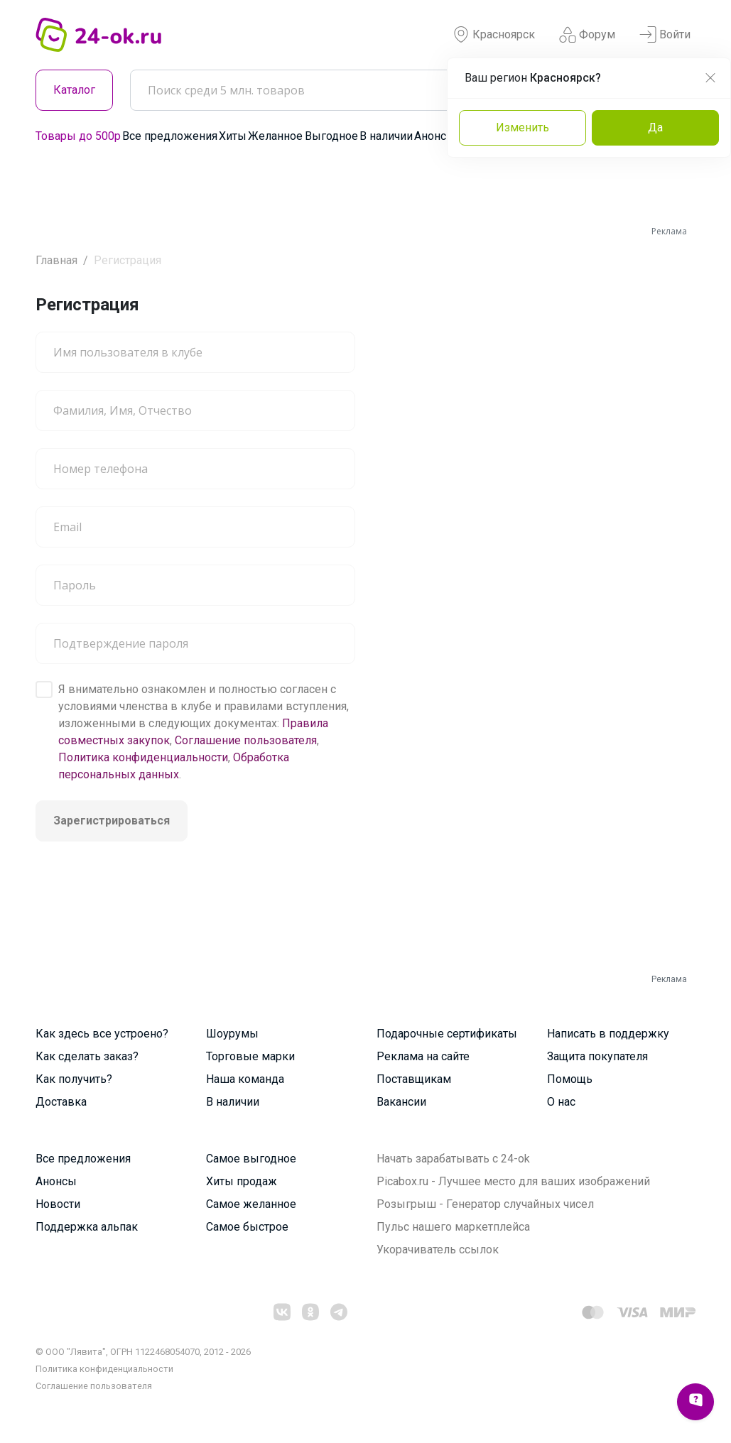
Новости (58, 1204)
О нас (561, 1102)
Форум (587, 34)
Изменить (522, 127)
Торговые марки (250, 1056)
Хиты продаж (241, 1181)
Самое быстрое (247, 1227)
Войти (665, 34)
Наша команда (245, 1079)
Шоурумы (232, 1033)
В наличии (386, 136)
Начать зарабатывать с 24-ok (453, 1158)
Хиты (233, 136)
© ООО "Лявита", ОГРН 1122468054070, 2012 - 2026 (143, 1351)
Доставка (61, 1102)
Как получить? (74, 1079)
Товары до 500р (78, 136)
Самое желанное (251, 1204)
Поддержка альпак (87, 1227)
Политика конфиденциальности (143, 757)
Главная (56, 260)
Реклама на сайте (423, 1056)
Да (655, 127)
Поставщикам (414, 1079)
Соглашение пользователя (246, 740)
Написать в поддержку (608, 1033)
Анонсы (434, 136)
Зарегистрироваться (111, 820)
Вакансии (401, 1102)
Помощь (569, 1079)
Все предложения (169, 136)
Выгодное (331, 136)
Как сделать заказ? (87, 1056)
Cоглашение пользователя (94, 1386)
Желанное (275, 136)
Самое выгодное (251, 1158)
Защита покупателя (597, 1056)
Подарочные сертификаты (447, 1033)
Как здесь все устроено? (102, 1033)
